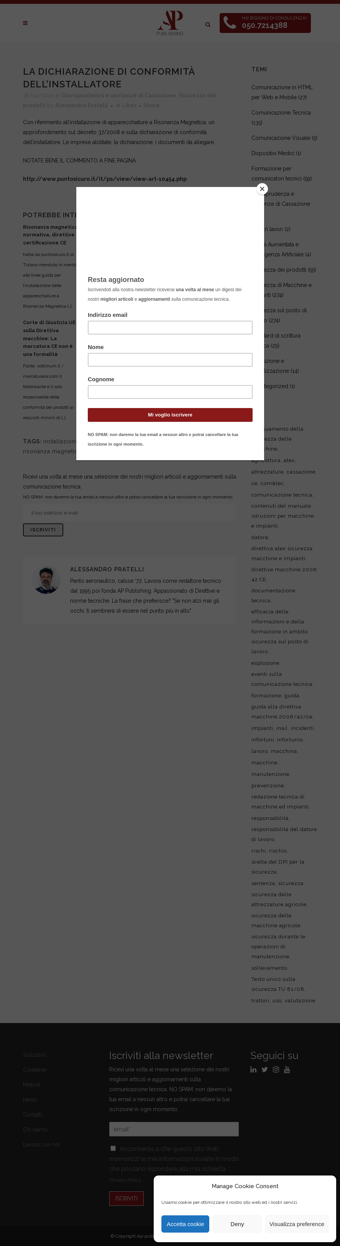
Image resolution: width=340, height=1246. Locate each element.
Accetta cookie (185, 1224)
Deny (237, 1224)
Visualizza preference (296, 1224)
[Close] (262, 189)
